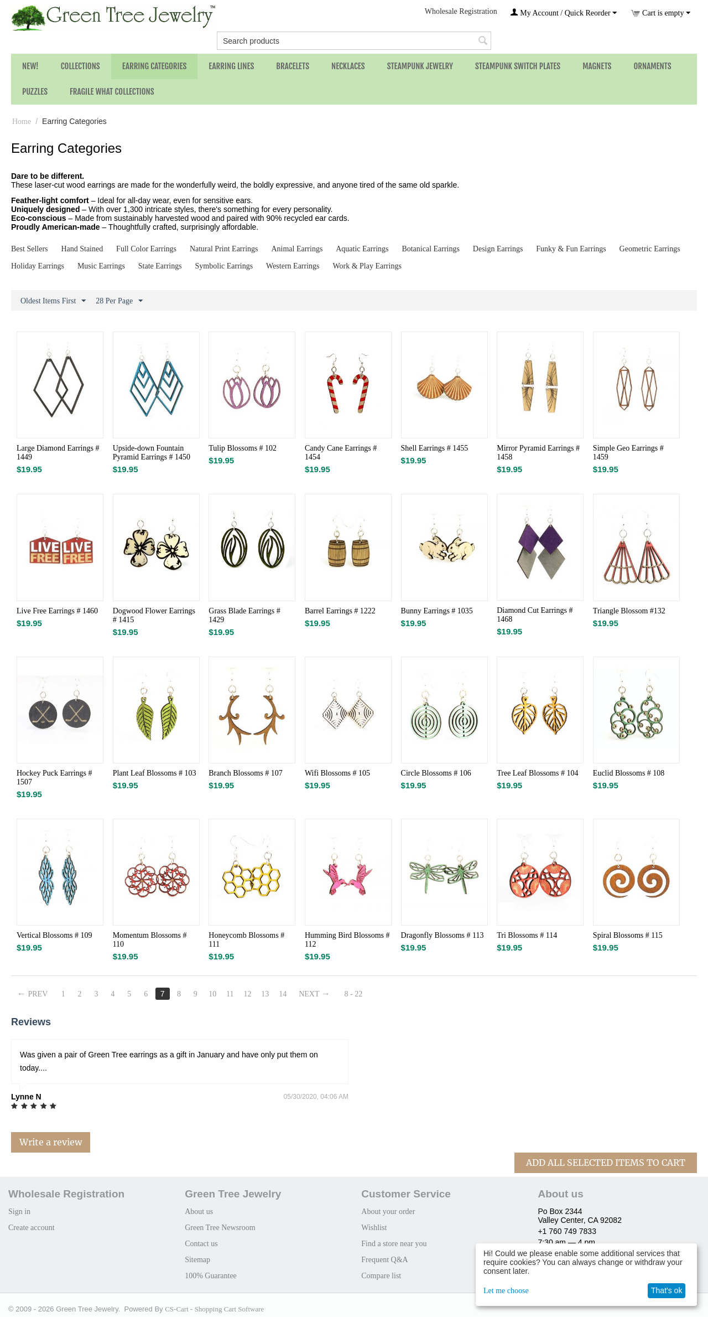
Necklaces (348, 66)
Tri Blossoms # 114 (527, 935)
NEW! (30, 66)
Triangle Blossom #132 (629, 611)
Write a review (50, 1142)
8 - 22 (354, 994)
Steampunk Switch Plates (517, 66)
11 (229, 994)
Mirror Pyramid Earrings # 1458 (538, 452)
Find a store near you (393, 1243)
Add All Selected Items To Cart (605, 1162)
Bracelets (292, 66)
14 (283, 994)
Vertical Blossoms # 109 (54, 935)
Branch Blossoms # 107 (245, 773)
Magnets (596, 66)
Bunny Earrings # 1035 (437, 611)
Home (21, 121)
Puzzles (35, 91)
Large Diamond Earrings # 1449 (58, 452)
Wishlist (374, 1227)
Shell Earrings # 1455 (434, 448)
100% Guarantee (211, 1276)
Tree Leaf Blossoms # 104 (537, 773)
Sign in (19, 1211)
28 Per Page (119, 301)
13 (265, 994)
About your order (388, 1211)
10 (212, 994)
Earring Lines (231, 66)
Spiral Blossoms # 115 (628, 935)
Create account (31, 1227)
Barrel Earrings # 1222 (340, 611)
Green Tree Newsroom (220, 1227)
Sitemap (197, 1260)
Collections (80, 66)
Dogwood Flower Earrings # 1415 (154, 615)
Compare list (381, 1276)
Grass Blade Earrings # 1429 (244, 615)
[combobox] (354, 41)
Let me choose (506, 1291)
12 (247, 994)
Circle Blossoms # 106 (436, 773)
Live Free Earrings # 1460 (57, 611)
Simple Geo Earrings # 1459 (628, 452)
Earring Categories (154, 66)
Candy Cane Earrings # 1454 (341, 452)
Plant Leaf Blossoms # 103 (154, 773)
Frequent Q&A (384, 1260)
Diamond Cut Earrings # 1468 (534, 614)
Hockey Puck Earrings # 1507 (54, 777)
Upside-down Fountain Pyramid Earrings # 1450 (151, 452)
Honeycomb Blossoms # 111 (246, 939)
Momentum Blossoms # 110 (150, 939)
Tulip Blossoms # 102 (243, 448)
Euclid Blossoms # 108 (629, 773)
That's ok (666, 1290)
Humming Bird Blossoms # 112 (347, 939)
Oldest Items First (53, 301)
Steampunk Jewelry (420, 66)
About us (199, 1211)
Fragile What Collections (112, 91)
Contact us (201, 1243)
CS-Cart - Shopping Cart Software (214, 1309)
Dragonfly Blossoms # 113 (442, 935)
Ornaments (652, 66)
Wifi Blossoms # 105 (337, 773)
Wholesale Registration (461, 11)
